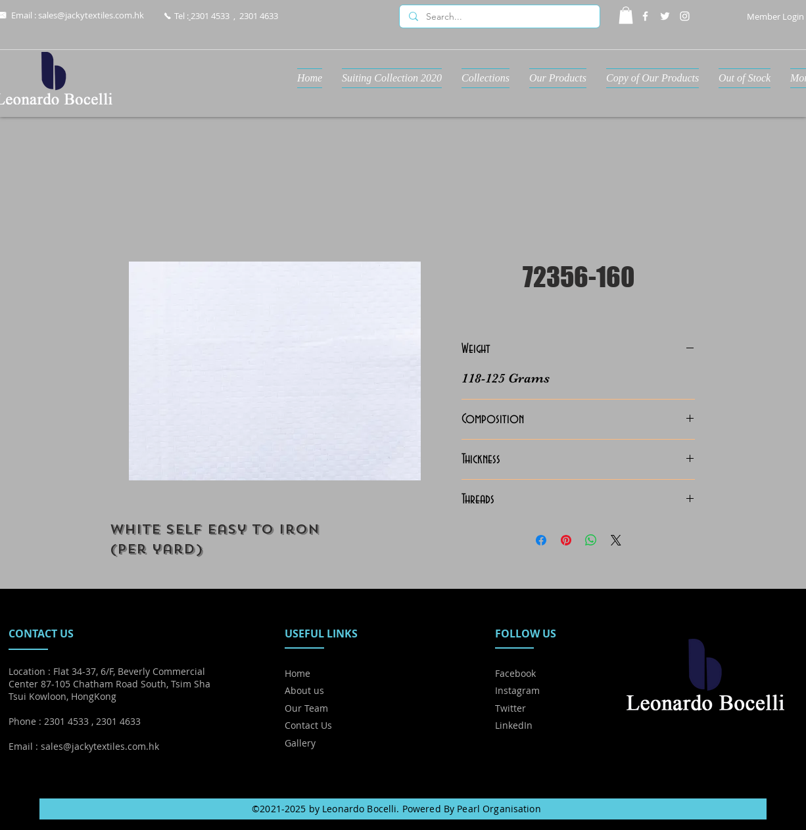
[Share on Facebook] (541, 540)
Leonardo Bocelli (359, 808)
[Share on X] (616, 540)
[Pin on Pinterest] (566, 540)
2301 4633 (258, 16)
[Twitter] (665, 16)
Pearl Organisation (499, 808)
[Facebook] (645, 16)
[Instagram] (684, 16)
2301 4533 (210, 16)
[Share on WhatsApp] (591, 540)
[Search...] (499, 17)
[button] (626, 15)
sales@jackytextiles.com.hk (91, 15)
